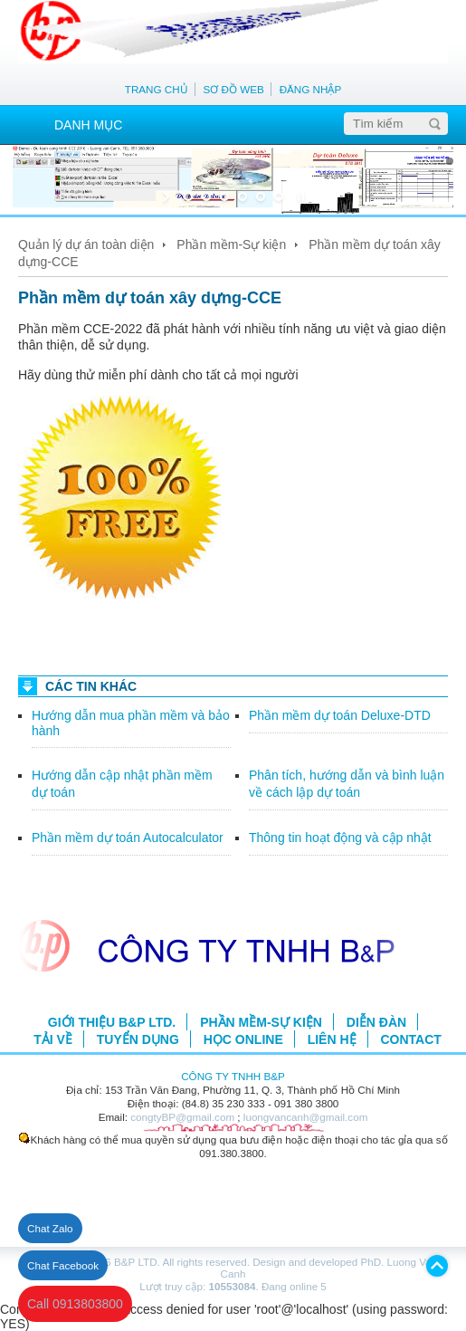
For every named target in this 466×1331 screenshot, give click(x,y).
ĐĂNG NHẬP (311, 89)
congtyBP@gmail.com (182, 1117)
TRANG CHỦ (156, 89)
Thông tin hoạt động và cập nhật (340, 837)
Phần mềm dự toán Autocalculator (127, 837)
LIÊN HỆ (332, 1039)
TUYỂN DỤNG (138, 1039)
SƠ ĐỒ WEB (234, 89)
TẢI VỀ (52, 1039)
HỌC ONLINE (243, 1039)
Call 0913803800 (75, 1304)
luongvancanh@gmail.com (305, 1117)
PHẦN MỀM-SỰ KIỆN (261, 1022)
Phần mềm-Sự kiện (231, 244)
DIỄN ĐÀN (376, 1022)
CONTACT (410, 1039)
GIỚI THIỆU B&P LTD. (112, 1022)
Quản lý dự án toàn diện (86, 244)
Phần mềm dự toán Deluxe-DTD (340, 715)
